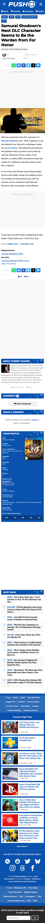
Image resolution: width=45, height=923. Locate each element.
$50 (23, 518)
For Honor (12, 148)
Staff (23, 697)
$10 (39, 518)
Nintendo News (10, 896)
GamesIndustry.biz (16, 901)
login (34, 419)
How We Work (34, 697)
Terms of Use (12, 706)
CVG (29, 901)
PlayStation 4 (6, 445)
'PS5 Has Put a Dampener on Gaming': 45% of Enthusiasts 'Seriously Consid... (24, 627)
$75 (15, 518)
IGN (21, 896)
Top (7, 697)
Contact (21, 702)
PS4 (17, 17)
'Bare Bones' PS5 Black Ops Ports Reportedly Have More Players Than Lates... (24, 672)
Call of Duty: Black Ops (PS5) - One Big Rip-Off (24, 636)
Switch (4, 451)
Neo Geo (5, 453)
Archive (35, 706)
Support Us (10, 702)
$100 (6, 518)
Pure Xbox (33, 888)
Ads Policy (25, 706)
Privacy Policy (33, 702)
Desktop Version (31, 710)
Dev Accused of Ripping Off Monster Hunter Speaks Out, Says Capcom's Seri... (22, 662)
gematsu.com (27, 244)
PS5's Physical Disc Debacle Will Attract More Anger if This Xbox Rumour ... (24, 682)
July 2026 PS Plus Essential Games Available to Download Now (22, 618)
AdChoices (36, 879)
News (4, 17)
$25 (31, 518)
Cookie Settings (14, 710)
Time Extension (14, 892)
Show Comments (22, 404)
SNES (17, 451)
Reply (29, 387)
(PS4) (12, 254)
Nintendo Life (20, 888)
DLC (4, 21)
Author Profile (17, 387)
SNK (11, 17)
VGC (39, 896)
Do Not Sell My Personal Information (22, 882)
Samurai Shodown (29, 17)
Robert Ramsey (8, 58)
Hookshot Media (20, 876)
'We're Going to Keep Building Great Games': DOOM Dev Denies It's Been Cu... (23, 652)
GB (21, 451)
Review (16, 261)
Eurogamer (30, 896)
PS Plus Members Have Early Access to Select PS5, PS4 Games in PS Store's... (24, 609)
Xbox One (11, 451)
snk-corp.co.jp (7, 510)
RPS (35, 901)
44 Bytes (27, 879)
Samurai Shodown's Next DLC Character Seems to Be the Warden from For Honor (21, 35)
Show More (22, 846)
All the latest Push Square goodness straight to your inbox (22, 911)
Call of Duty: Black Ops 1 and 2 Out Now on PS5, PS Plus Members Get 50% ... (24, 599)
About (15, 697)
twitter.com (13, 244)
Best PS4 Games (9, 264)
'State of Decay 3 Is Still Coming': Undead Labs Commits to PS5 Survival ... (25, 643)
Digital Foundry (30, 892)
